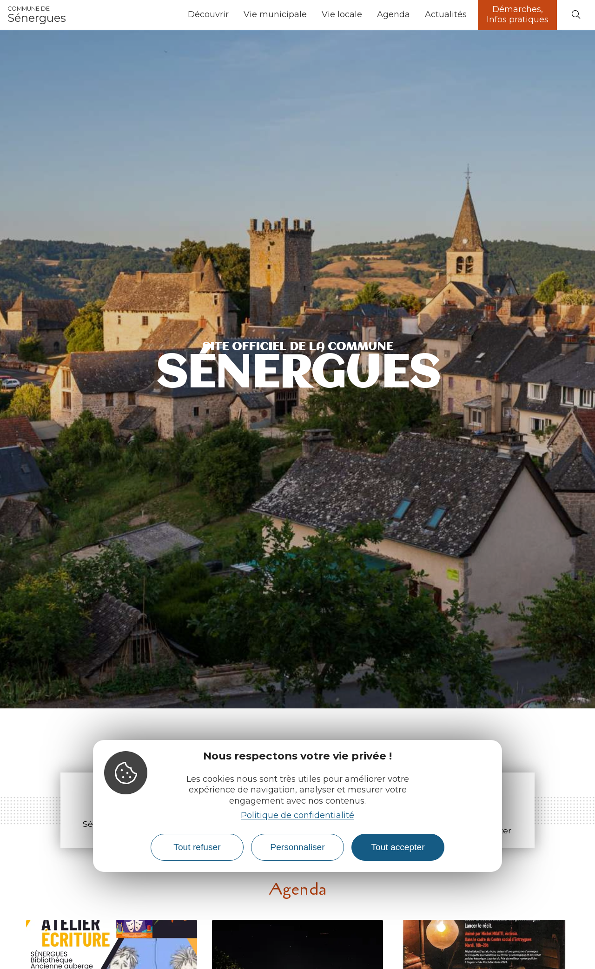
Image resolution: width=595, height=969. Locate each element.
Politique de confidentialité (297, 815)
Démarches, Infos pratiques (518, 14)
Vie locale (342, 14)
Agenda (393, 14)
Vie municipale (275, 14)
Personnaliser (297, 847)
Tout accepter (397, 847)
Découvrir (208, 14)
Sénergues (36, 15)
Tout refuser (196, 847)
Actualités (446, 14)
